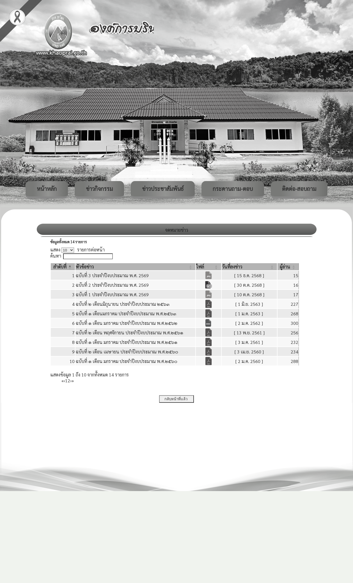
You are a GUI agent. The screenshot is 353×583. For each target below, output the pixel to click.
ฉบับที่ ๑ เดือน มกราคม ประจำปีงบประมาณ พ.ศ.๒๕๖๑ (126, 342)
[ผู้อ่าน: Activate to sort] (288, 266)
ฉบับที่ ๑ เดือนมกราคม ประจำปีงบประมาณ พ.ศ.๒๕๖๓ (126, 313)
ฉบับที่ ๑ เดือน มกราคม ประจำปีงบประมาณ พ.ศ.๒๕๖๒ (126, 323)
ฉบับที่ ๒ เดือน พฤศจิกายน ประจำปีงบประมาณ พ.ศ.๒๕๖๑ (129, 333)
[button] (60, 267)
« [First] (62, 380)
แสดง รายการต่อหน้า (77, 250)
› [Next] (71, 380)
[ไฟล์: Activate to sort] (208, 266)
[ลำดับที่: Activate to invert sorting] (63, 266)
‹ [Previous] (64, 380)
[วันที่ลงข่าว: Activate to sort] (249, 266)
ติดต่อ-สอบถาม (299, 188)
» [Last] (73, 380)
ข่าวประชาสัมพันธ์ (163, 188)
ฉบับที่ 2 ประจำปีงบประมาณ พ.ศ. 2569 (112, 285)
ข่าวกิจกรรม (99, 188)
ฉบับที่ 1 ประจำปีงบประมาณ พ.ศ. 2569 (112, 294)
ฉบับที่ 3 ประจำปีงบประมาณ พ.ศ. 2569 (112, 275)
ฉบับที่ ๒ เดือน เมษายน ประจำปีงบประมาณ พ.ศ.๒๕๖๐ (127, 352)
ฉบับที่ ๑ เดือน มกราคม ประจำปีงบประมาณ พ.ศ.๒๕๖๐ (126, 361)
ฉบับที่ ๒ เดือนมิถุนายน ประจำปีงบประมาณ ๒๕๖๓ (122, 304)
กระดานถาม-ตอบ (233, 188)
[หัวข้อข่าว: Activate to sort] (135, 266)
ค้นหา (55, 256)
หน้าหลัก (47, 188)
